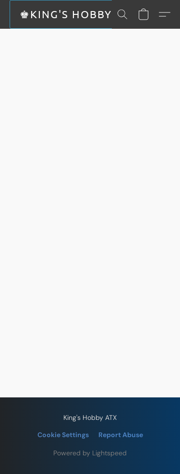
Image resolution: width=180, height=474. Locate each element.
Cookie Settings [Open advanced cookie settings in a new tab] (63, 434)
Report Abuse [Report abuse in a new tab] (120, 434)
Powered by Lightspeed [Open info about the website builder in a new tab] (90, 453)
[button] (70, 14)
